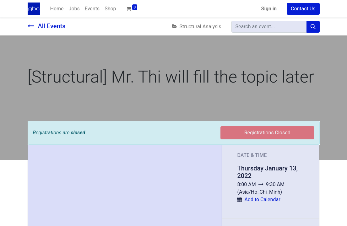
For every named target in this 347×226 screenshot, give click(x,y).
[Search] (313, 27)
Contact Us (303, 9)
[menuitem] (57, 9)
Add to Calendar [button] (262, 199)
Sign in (269, 9)
